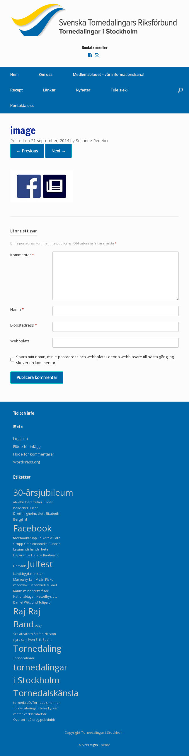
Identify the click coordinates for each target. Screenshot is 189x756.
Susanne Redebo (92, 140)
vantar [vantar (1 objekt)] (18, 714)
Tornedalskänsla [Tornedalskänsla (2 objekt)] (46, 693)
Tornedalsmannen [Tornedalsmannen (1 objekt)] (47, 703)
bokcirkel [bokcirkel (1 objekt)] (20, 508)
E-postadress (23, 325)
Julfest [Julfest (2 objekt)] (40, 564)
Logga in (20, 438)
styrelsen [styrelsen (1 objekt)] (20, 640)
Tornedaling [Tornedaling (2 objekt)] (37, 648)
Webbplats (20, 341)
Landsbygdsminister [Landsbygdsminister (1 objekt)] (28, 574)
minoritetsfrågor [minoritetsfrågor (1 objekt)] (36, 591)
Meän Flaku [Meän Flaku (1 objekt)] (44, 579)
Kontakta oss (22, 105)
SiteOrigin (90, 745)
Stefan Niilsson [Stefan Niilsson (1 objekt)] (45, 634)
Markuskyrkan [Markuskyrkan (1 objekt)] (24, 579)
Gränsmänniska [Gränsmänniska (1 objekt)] (35, 544)
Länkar (49, 90)
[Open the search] (180, 90)
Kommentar (22, 254)
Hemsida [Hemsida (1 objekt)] (20, 566)
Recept (16, 90)
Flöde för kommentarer (33, 454)
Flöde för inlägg (26, 446)
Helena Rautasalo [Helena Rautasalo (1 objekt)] (44, 555)
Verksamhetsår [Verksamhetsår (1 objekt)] (35, 714)
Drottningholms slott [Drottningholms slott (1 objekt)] (29, 514)
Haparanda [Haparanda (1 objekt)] (21, 555)
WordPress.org (26, 462)
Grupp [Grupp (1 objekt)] (18, 544)
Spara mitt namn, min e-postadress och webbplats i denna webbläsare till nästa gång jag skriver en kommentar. (95, 359)
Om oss (45, 74)
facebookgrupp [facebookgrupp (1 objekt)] (25, 538)
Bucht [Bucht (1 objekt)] (33, 508)
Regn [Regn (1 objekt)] (38, 626)
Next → (58, 151)
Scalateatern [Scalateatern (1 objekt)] (23, 634)
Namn (17, 309)
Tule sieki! (119, 90)
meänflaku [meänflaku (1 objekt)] (21, 585)
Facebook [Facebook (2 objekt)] (32, 528)
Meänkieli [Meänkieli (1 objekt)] (38, 585)
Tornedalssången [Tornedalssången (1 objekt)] (26, 708)
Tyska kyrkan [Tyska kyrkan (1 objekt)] (49, 708)
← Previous (27, 151)
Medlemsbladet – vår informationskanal (108, 74)
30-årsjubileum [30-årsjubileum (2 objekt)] (43, 492)
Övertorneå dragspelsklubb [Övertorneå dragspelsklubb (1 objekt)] (34, 720)
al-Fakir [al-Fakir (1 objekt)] (18, 502)
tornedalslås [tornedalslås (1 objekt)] (22, 703)
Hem (14, 74)
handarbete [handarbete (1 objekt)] (39, 549)
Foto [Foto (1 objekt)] (56, 538)
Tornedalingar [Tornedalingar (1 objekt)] (24, 658)
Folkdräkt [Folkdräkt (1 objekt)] (45, 538)
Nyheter (83, 90)
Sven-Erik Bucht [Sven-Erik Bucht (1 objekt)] (40, 640)
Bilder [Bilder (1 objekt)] (48, 502)
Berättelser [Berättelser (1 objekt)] (33, 502)
